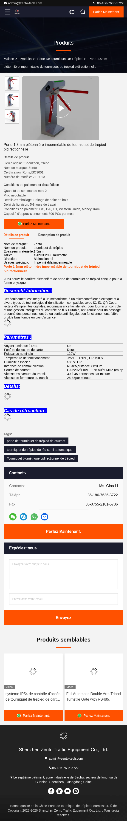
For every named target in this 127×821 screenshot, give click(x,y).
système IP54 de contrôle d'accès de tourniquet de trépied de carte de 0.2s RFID (33, 697)
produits (25, 59)
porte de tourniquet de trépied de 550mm (36, 441)
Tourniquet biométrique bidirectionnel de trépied (41, 458)
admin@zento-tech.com (22, 3)
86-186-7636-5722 (108, 3)
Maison (9, 59)
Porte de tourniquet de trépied (59, 59)
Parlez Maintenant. (106, 12)
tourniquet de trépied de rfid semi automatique (40, 450)
